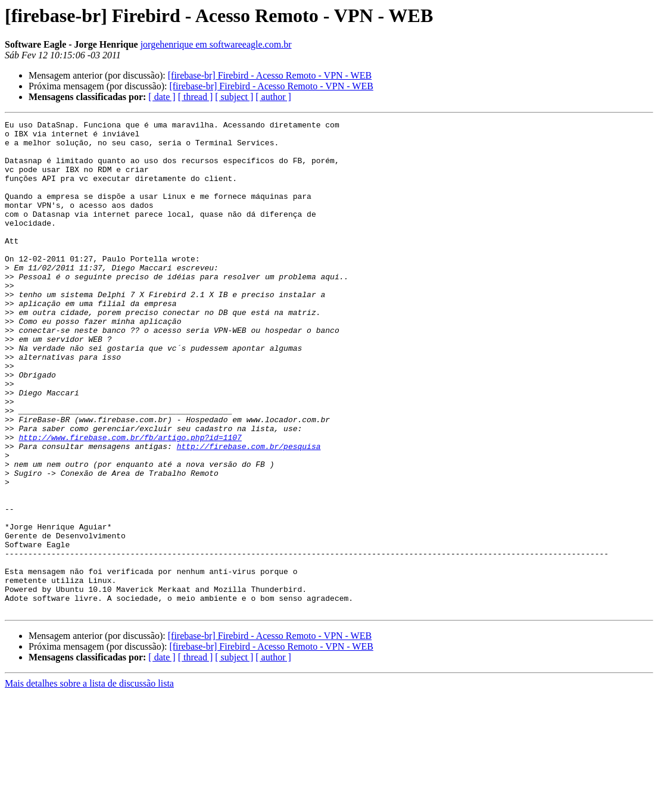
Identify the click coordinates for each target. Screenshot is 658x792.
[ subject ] (234, 97)
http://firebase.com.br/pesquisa (249, 512)
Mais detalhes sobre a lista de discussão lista (89, 782)
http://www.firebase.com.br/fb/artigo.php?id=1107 (129, 501)
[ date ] (161, 97)
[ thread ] (195, 97)
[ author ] (273, 97)
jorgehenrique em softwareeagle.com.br (216, 44)
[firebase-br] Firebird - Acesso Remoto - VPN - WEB (270, 75)
